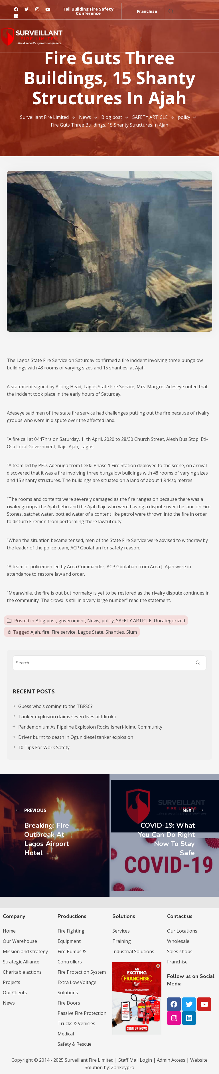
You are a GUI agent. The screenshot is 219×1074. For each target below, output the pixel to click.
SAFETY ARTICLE (133, 620)
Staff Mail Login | (137, 1060)
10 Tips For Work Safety (44, 747)
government (71, 620)
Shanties (115, 632)
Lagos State (90, 632)
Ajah (35, 632)
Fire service (64, 632)
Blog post (45, 620)
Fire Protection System (82, 972)
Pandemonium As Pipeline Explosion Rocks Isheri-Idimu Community (90, 727)
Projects (11, 982)
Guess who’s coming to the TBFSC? (55, 706)
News (93, 620)
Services (121, 931)
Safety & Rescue (75, 1044)
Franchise (177, 962)
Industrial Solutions (133, 951)
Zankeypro (122, 1067)
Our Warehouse (20, 941)
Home (9, 931)
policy (108, 620)
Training (121, 941)
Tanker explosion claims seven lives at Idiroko (67, 716)
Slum (131, 632)
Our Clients (15, 992)
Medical (66, 1034)
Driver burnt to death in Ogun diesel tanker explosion (75, 737)
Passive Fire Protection (82, 1013)
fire (45, 632)
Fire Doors (69, 1003)
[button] (88, 11)
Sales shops (179, 951)
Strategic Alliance (21, 962)
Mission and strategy (25, 951)
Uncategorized (169, 620)
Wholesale (178, 941)
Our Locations (182, 931)
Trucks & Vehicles (76, 1023)
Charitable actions (22, 972)
